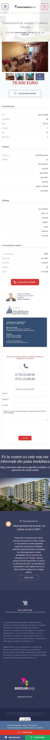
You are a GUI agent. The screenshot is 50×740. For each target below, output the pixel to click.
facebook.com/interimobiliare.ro (17, 342)
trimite (25, 438)
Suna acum (25, 732)
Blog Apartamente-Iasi (30, 521)
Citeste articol (29, 577)
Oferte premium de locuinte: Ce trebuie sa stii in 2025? (29, 528)
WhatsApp (37, 737)
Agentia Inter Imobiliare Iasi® (28, 712)
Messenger (12, 737)
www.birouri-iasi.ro (25, 697)
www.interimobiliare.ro (14, 341)
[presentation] (19, 426)
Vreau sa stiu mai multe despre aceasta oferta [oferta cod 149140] (25, 415)
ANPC (26, 714)
